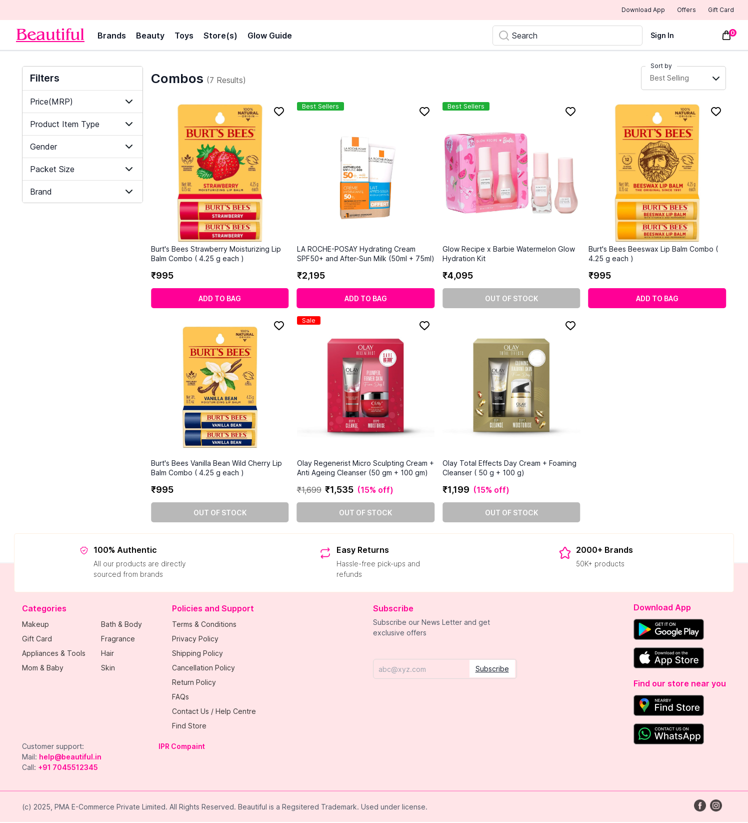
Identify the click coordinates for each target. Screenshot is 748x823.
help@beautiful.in (70, 757)
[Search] (567, 37)
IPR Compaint (181, 747)
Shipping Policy (197, 654)
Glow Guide (270, 37)
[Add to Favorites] (279, 112)
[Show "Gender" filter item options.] (82, 148)
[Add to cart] (220, 299)
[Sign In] (668, 36)
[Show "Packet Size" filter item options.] (82, 170)
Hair (107, 654)
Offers (669, 11)
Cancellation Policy (203, 668)
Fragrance (118, 639)
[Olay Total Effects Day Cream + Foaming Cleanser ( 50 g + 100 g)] (511, 388)
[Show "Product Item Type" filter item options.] (82, 125)
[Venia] (50, 36)
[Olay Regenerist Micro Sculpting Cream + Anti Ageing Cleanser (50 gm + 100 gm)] (366, 388)
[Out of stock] (511, 299)
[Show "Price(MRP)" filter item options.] (82, 103)
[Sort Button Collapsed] (683, 80)
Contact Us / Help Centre (214, 712)
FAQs (180, 697)
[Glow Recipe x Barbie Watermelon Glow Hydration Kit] (511, 174)
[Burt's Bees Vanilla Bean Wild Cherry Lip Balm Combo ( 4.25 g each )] (220, 388)
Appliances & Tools (54, 654)
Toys (184, 37)
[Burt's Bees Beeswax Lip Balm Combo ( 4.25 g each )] (657, 174)
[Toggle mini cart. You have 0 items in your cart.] (726, 37)
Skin (108, 668)
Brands (112, 37)
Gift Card (714, 11)
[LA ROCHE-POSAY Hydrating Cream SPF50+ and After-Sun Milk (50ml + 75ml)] (366, 174)
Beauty (150, 37)
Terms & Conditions (204, 625)
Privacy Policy (195, 639)
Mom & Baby (43, 668)
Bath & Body (121, 625)
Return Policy (194, 683)
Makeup (35, 625)
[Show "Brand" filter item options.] (82, 193)
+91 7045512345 (68, 768)
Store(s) (221, 37)
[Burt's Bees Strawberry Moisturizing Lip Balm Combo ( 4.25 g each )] (220, 174)
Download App (615, 11)
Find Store (189, 726)
